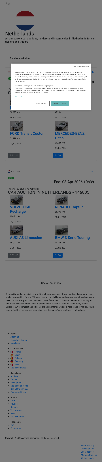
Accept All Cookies (60, 103)
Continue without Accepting (80, 66)
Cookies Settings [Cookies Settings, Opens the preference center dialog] (40, 103)
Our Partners (19, 96)
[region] (51, 86)
